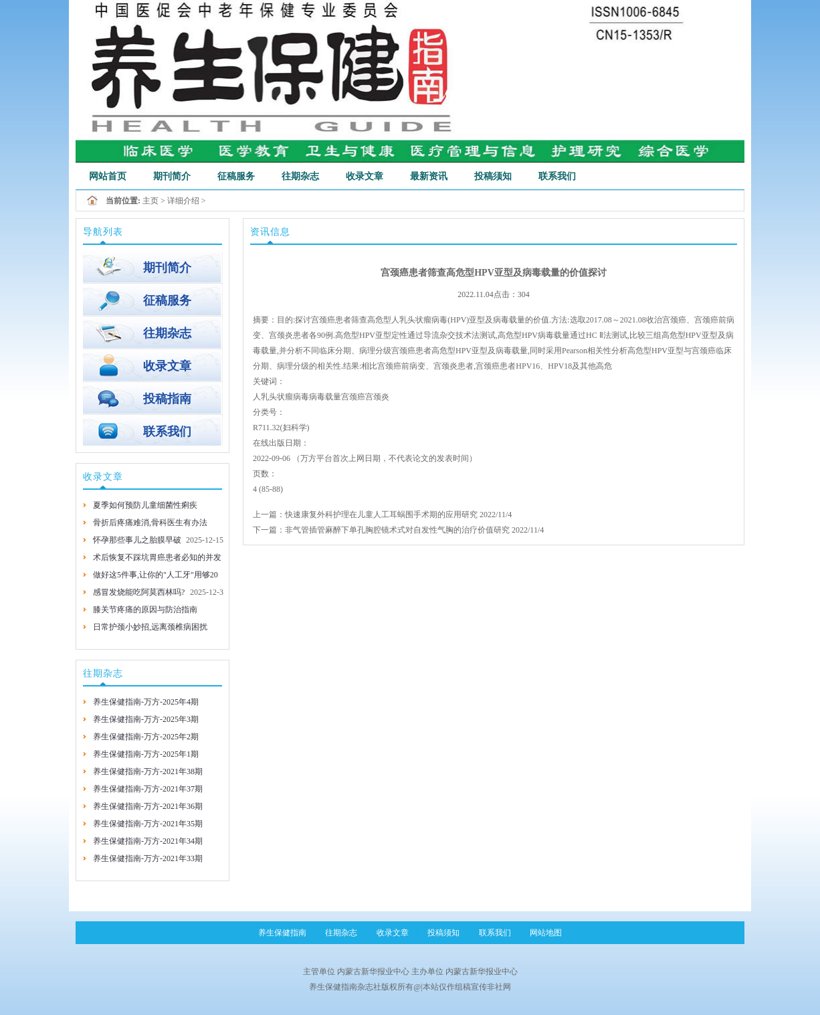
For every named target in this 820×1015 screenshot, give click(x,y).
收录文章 (364, 176)
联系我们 (557, 176)
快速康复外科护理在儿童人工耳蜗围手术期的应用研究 (381, 514)
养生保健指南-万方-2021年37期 (148, 789)
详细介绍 (183, 200)
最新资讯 (428, 176)
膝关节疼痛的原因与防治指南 (145, 609)
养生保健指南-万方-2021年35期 (148, 823)
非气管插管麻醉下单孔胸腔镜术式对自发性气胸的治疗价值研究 (397, 530)
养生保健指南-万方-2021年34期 (148, 841)
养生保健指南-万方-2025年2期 (146, 736)
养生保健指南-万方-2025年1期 (146, 754)
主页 (150, 200)
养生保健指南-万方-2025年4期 (146, 702)
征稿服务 (236, 176)
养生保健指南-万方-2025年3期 (146, 719)
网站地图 (546, 932)
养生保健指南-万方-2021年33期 (148, 858)
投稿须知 (493, 176)
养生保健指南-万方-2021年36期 (148, 806)
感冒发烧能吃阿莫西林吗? (139, 592)
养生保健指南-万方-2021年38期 (148, 771)
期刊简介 (172, 176)
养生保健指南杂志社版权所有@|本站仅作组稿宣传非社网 (409, 987)
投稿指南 (167, 398)
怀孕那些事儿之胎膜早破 (137, 540)
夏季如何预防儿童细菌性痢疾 (145, 505)
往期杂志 (300, 176)
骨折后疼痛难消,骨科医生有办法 (150, 522)
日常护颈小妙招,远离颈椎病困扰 (150, 627)
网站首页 (107, 176)
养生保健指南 (282, 932)
